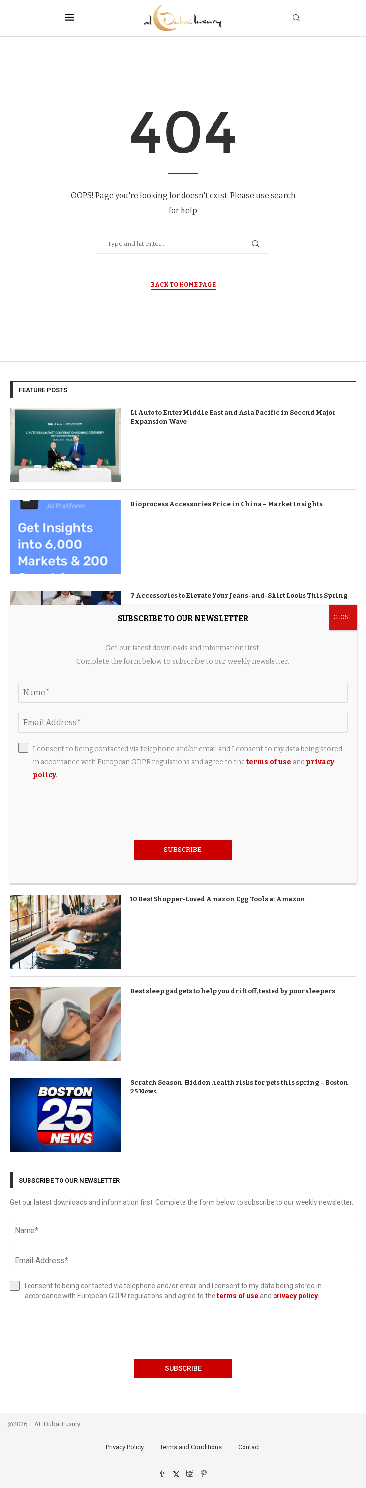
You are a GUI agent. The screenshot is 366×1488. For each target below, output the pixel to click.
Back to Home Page (183, 284)
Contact (249, 1447)
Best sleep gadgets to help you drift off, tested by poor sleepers (232, 991)
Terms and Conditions (191, 1447)
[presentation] (183, 1329)
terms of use (237, 1296)
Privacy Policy (125, 1447)
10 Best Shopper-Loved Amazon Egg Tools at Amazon (217, 899)
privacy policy (295, 1296)
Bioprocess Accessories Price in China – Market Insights (226, 504)
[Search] (296, 18)
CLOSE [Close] (343, 617)
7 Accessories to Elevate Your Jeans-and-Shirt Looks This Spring (239, 595)
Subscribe (183, 1368)
